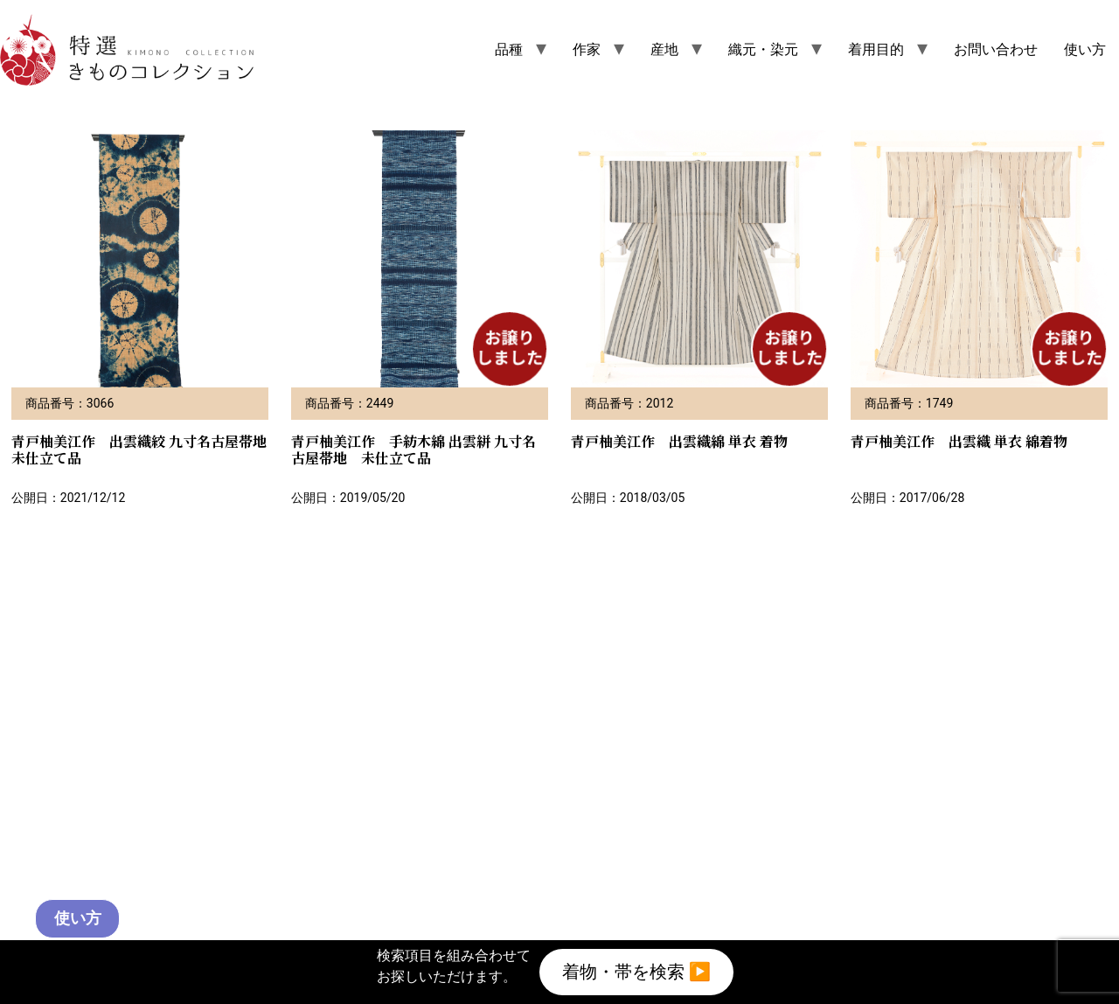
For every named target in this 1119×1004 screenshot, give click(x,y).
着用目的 (876, 49)
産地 (664, 49)
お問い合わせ (996, 49)
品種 (509, 49)
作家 (587, 49)
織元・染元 (763, 49)
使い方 (1085, 49)
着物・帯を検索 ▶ (636, 968)
